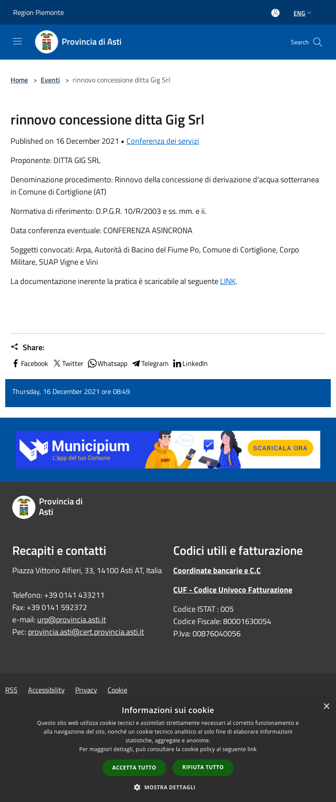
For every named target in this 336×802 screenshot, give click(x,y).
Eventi (50, 80)
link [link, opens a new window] (252, 749)
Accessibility (46, 690)
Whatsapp (107, 363)
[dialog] (168, 749)
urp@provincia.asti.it (71, 619)
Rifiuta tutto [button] (203, 767)
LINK (227, 281)
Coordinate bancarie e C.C (217, 570)
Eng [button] (303, 13)
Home (19, 80)
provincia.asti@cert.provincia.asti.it (86, 632)
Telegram (149, 363)
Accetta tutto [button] (134, 767)
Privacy (86, 690)
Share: (27, 347)
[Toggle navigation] (17, 41)
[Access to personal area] (275, 13)
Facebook (29, 363)
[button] (168, 787)
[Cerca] (317, 42)
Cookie (117, 690)
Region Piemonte (38, 12)
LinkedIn (190, 363)
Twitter (68, 363)
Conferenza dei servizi (162, 141)
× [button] (326, 706)
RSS (11, 690)
